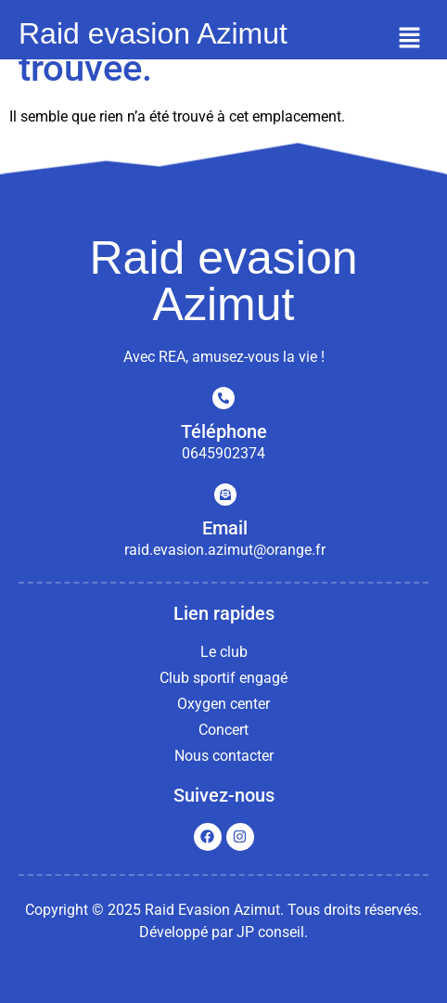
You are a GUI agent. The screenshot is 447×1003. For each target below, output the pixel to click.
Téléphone (224, 431)
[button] (409, 39)
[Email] (225, 494)
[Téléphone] (223, 398)
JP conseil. (272, 932)
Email (225, 528)
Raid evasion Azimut (153, 33)
